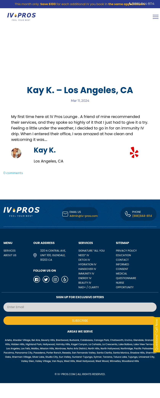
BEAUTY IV (84, 283)
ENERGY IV (84, 278)
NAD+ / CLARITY (88, 287)
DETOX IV (84, 260)
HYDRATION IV (87, 264)
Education (123, 255)
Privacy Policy (126, 251)
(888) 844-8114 (141, 4)
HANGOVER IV (87, 269)
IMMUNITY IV (86, 273)
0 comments (13, 173)
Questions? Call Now (156, 335)
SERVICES (9, 251)
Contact (122, 260)
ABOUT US (9, 255)
